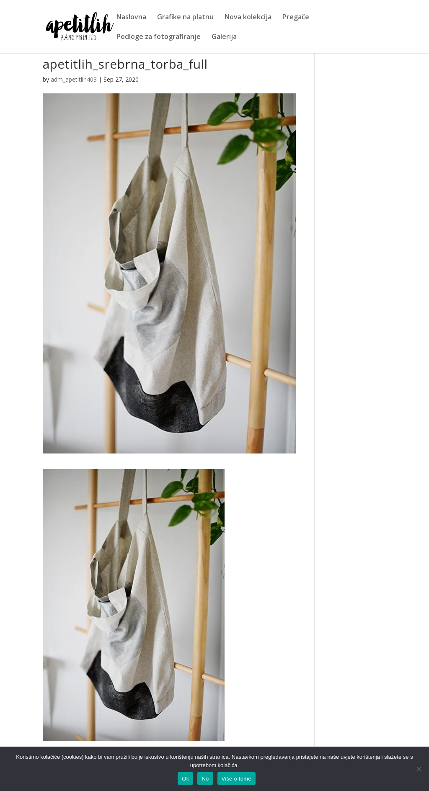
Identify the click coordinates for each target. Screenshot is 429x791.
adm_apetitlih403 (74, 79)
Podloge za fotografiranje (158, 37)
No (205, 779)
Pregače (295, 17)
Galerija (224, 37)
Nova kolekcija (248, 17)
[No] (418, 769)
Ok (185, 779)
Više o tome (236, 779)
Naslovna (131, 17)
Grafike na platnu (185, 17)
